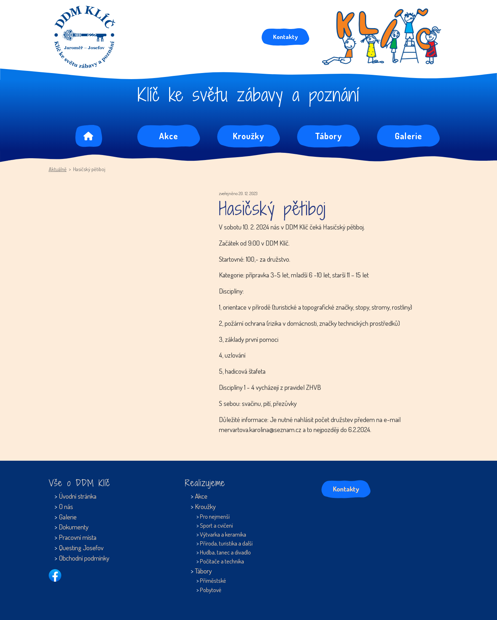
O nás (66, 506)
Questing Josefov (81, 547)
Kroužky (249, 135)
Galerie (408, 135)
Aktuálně (58, 169)
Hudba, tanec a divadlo (225, 552)
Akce (168, 135)
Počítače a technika (222, 561)
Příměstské (213, 580)
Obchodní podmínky (84, 557)
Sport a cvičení (216, 525)
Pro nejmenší (215, 516)
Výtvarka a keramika (223, 534)
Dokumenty (74, 526)
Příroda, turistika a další (226, 543)
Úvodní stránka (77, 495)
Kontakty (285, 36)
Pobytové (210, 590)
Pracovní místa (77, 537)
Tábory (328, 135)
